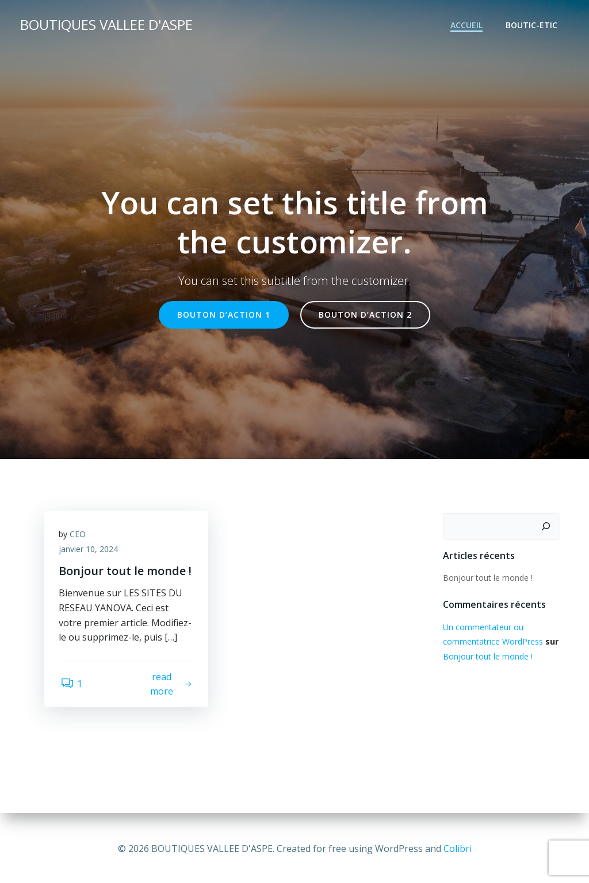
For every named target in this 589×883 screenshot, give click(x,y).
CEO (80, 538)
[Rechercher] (547, 527)
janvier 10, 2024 (91, 552)
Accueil (468, 26)
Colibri (457, 848)
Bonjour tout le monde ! (486, 578)
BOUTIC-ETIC (533, 26)
